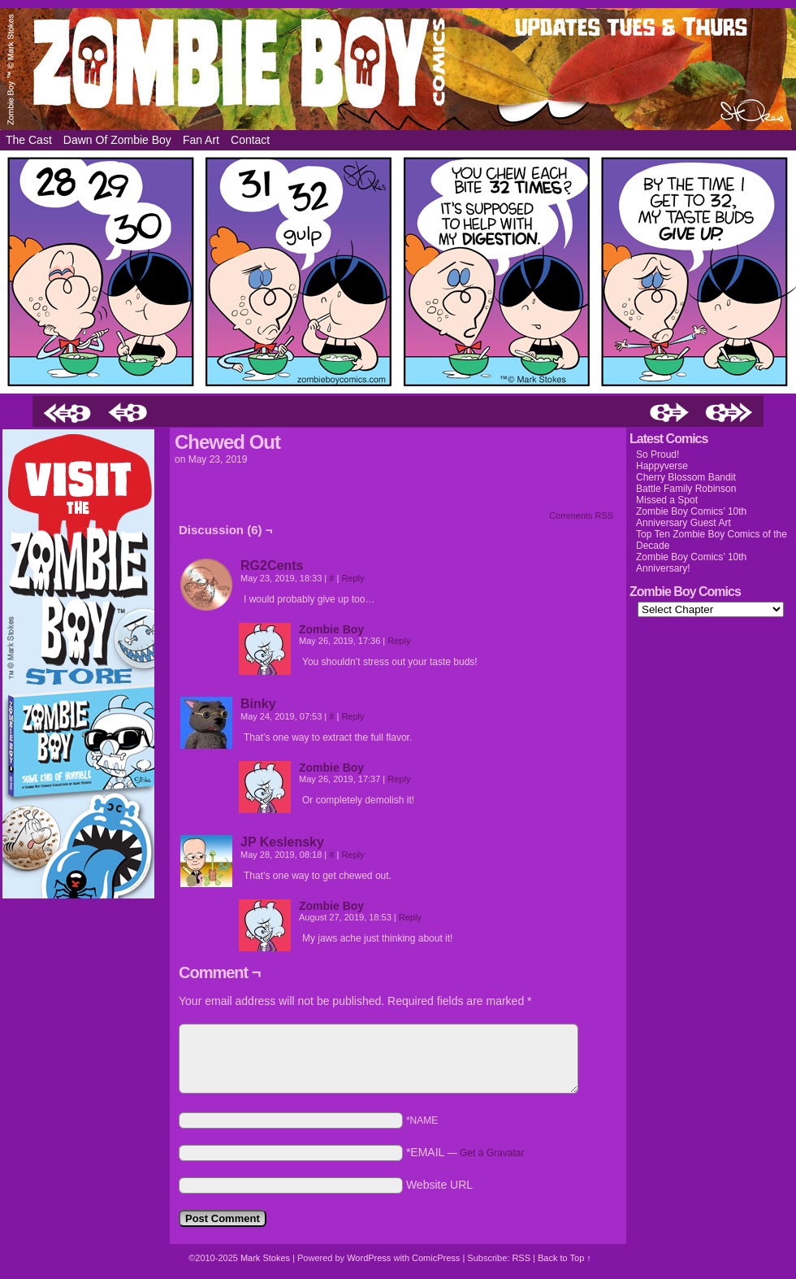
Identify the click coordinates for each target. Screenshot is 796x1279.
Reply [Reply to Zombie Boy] (398, 641)
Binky (258, 704)
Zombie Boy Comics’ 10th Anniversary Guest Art (691, 517)
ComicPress (436, 1258)
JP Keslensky (282, 842)
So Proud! (657, 454)
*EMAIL (465, 1152)
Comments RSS (581, 515)
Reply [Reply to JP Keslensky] (352, 854)
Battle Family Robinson (686, 488)
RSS (521, 1258)
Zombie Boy (398, 69)
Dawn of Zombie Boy (117, 139)
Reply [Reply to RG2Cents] (352, 578)
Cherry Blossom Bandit (686, 477)
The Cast (29, 139)
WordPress (369, 1258)
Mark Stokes (266, 1258)
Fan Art (201, 139)
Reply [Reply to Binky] (352, 716)
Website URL (439, 1184)
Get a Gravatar (492, 1153)
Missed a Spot (667, 500)
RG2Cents (271, 565)
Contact (250, 139)
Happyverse (662, 466)
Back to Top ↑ (564, 1258)
